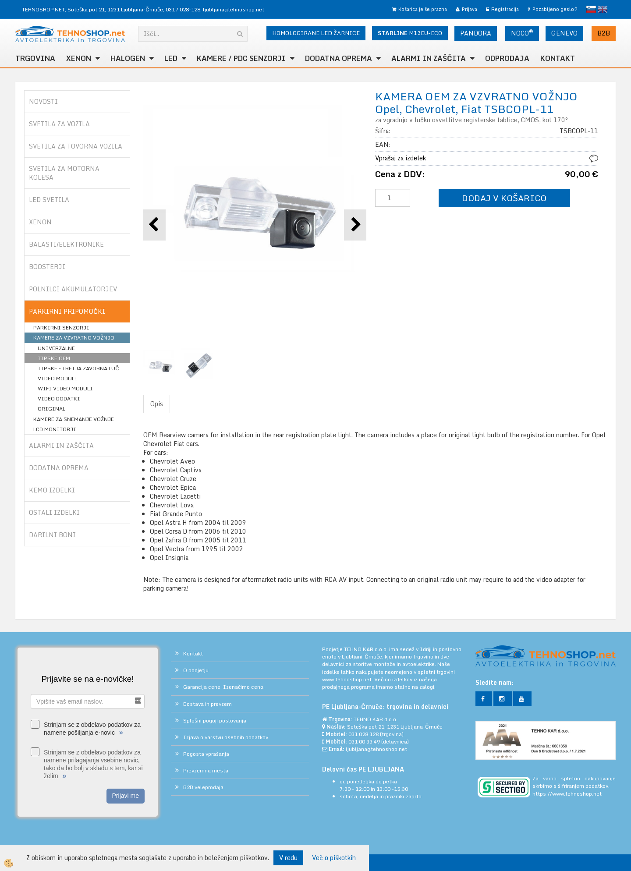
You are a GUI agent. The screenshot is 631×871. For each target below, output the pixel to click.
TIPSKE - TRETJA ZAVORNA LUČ (78, 368)
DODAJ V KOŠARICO (504, 198)
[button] (355, 225)
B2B (603, 33)
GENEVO (564, 33)
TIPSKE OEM (54, 358)
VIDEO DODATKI (59, 398)
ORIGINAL (51, 408)
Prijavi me (125, 795)
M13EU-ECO (410, 33)
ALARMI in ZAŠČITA (428, 58)
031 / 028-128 (183, 9)
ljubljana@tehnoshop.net (233, 9)
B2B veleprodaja (203, 787)
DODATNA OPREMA (338, 58)
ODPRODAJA (507, 58)
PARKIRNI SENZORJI (61, 327)
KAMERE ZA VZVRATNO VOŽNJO (73, 337)
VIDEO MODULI (58, 378)
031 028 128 (363, 734)
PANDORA (475, 33)
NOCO (522, 33)
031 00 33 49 (364, 741)
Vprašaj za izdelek (400, 158)
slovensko (591, 9)
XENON (78, 58)
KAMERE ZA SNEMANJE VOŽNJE (73, 419)
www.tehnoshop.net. (348, 679)
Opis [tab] (156, 404)
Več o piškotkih (334, 857)
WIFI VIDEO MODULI (65, 388)
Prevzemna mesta (205, 770)
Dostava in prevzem (207, 704)
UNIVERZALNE (56, 348)
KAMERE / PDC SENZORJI (241, 58)
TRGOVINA (35, 58)
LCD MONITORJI (54, 429)
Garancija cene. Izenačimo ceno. (224, 687)
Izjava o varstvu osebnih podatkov (225, 737)
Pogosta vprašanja (206, 754)
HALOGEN (127, 58)
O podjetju (196, 670)
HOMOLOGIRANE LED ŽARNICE (316, 33)
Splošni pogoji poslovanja (214, 720)
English (602, 9)
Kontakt (557, 58)
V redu (288, 858)
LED (170, 58)
